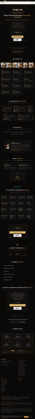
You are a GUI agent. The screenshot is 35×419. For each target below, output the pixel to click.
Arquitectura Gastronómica (22, 373)
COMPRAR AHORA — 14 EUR (17, 36)
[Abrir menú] (33, 3)
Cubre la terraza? (6, 271)
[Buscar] (31, 3)
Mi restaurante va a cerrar (9, 412)
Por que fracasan (3, 412)
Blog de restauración (4, 381)
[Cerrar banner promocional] (34, 0)
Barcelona (18, 399)
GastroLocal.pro (20, 351)
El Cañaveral (9, 399)
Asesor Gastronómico (21, 363)
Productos (18, 316)
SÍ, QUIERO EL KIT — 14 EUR (17, 232)
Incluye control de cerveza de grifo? (9, 268)
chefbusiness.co (14, 316)
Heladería (2, 405)
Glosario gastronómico (4, 383)
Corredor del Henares (4, 399)
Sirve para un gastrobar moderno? (9, 265)
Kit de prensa (3, 387)
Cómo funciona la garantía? (8, 279)
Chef (4, 2)
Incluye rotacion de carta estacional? (9, 274)
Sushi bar (11, 405)
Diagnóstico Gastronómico (21, 360)
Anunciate (2, 390)
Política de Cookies (5, 417)
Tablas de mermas (3, 384)
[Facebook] (5, 365)
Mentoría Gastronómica (21, 370)
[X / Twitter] (3, 365)
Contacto (21, 316)
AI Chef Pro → (20, 380)
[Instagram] (2, 365)
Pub (4, 405)
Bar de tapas (7, 405)
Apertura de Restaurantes (21, 369)
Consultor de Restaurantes (21, 366)
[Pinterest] (7, 365)
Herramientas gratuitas (4, 380)
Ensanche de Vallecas (14, 399)
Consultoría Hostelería (21, 367)
